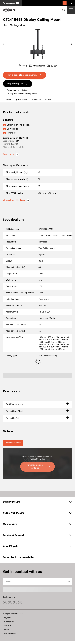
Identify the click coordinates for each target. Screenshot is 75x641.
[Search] (65, 3)
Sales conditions (9, 634)
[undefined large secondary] (17, 83)
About (8, 100)
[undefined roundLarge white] (71, 43)
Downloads (36, 100)
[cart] (71, 2)
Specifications (21, 100)
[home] (9, 10)
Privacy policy (8, 622)
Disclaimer (7, 626)
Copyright (7, 618)
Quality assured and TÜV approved (22, 93)
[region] (37, 43)
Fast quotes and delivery (17, 90)
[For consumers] (11, 3)
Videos (48, 100)
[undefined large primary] (24, 75)
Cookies (6, 630)
